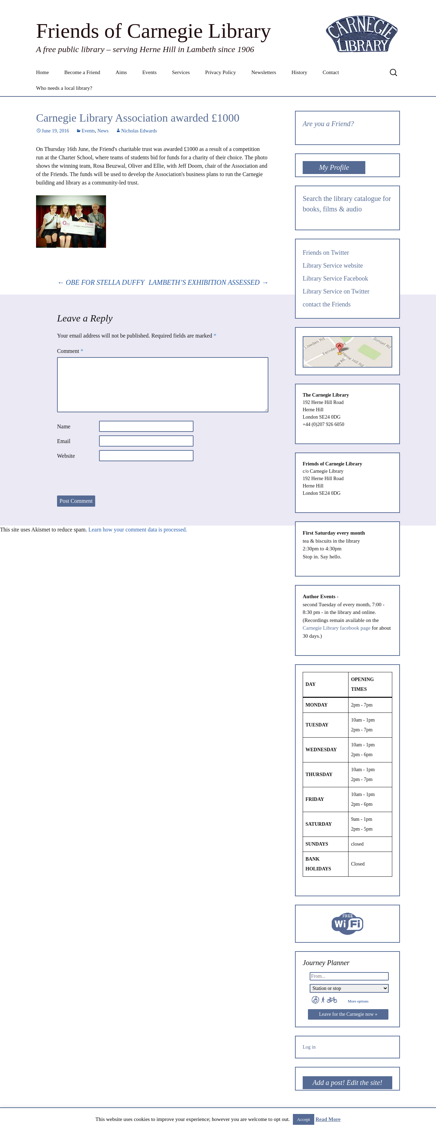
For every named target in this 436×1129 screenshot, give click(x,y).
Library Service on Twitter (336, 291)
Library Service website (333, 265)
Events (149, 72)
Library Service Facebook (335, 278)
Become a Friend (82, 72)
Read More (327, 1119)
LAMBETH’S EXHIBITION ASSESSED (208, 282)
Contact (331, 72)
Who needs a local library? (64, 88)
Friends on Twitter (326, 252)
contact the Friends (327, 304)
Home (42, 72)
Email (63, 441)
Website (66, 456)
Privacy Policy (220, 72)
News (102, 130)
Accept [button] (303, 1119)
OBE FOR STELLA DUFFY (101, 282)
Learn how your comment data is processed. (137, 530)
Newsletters (263, 72)
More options (358, 1001)
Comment (70, 351)
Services (181, 72)
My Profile (334, 167)
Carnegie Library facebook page (337, 628)
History (299, 72)
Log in (309, 1047)
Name (63, 426)
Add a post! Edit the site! (347, 1082)
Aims (121, 72)
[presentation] (110, 478)
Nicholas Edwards (139, 130)
